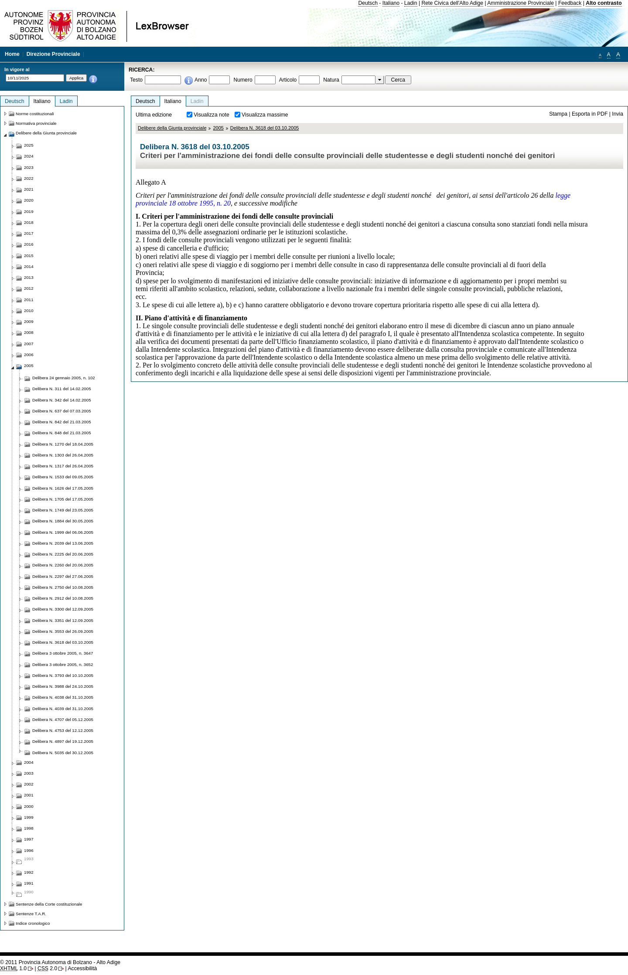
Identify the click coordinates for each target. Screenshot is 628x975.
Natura (331, 80)
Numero (242, 80)
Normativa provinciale (36, 123)
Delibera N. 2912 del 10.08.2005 (62, 598)
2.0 (47, 968)
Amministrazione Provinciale (520, 3)
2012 (29, 288)
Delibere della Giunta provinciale (172, 127)
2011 (29, 299)
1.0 (13, 968)
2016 (29, 244)
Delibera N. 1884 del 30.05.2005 (62, 520)
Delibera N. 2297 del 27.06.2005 (62, 576)
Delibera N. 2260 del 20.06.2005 (62, 565)
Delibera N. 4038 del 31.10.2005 (62, 697)
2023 (29, 167)
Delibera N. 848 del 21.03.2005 (61, 432)
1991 (29, 883)
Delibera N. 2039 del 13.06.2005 (62, 543)
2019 (29, 211)
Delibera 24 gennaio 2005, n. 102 (63, 377)
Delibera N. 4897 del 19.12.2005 (62, 741)
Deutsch (368, 3)
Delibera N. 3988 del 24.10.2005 (62, 686)
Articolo (288, 80)
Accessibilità (82, 968)
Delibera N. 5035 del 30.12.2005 (62, 752)
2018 (29, 222)
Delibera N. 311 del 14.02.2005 (61, 388)
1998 (29, 828)
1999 (29, 817)
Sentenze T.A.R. (31, 913)
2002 (29, 784)
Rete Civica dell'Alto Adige (452, 3)
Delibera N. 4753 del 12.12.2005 (62, 730)
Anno (201, 80)
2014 (29, 266)
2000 (29, 806)
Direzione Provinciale (53, 54)
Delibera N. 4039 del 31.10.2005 (62, 708)
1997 (29, 839)
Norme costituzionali (35, 113)
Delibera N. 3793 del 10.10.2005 (62, 675)
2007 (29, 343)
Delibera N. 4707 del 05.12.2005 (62, 719)
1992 (29, 872)
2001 (29, 795)
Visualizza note (211, 115)
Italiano (390, 3)
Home (12, 54)
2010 (29, 310)
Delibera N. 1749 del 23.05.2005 (62, 510)
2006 (29, 354)
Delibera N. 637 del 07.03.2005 (61, 411)
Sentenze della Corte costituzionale (49, 904)
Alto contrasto (603, 3)
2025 (29, 145)
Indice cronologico (33, 923)
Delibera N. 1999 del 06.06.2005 (62, 532)
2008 (29, 332)
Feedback (569, 3)
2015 (29, 255)
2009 (29, 321)
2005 (218, 127)
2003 (29, 773)
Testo (136, 80)
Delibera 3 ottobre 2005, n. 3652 (62, 664)
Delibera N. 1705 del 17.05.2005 (62, 499)
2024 (29, 156)
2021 (29, 189)
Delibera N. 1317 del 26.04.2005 (62, 465)
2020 (29, 200)
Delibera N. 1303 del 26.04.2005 (62, 455)
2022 (29, 178)
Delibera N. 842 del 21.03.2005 (61, 421)
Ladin (410, 3)
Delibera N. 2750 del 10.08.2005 (62, 587)
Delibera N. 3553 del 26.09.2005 (62, 631)
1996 (29, 850)
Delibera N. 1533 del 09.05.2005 (62, 476)
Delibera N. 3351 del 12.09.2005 (62, 620)
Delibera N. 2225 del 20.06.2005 (62, 554)
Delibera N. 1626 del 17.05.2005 (62, 488)
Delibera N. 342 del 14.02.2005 (61, 400)
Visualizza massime (265, 115)
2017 (29, 233)
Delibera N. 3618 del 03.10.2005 (264, 127)
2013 (29, 277)
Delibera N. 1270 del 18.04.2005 (62, 444)
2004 (29, 762)
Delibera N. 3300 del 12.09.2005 (62, 609)
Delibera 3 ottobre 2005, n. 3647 (62, 653)
